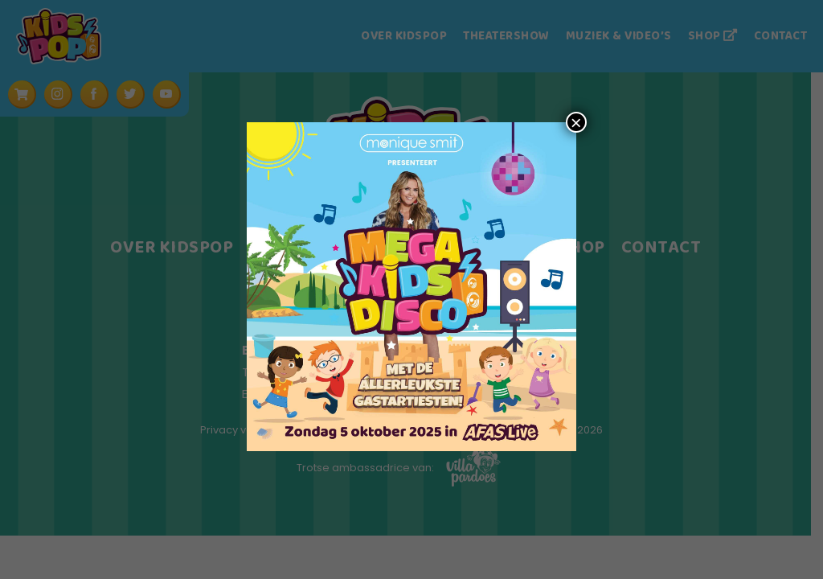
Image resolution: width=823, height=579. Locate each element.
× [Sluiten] (576, 122)
